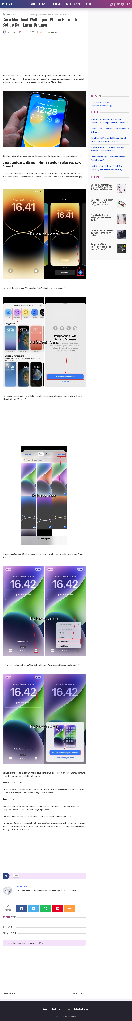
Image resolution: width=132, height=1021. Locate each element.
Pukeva (23, 886)
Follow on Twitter (100, 102)
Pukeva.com (72, 1016)
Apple (33, 4)
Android (67, 4)
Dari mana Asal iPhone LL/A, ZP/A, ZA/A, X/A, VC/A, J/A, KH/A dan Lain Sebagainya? (102, 187)
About (45, 1009)
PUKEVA (7, 3)
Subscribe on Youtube (101, 105)
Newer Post (9, 994)
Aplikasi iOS (44, 4)
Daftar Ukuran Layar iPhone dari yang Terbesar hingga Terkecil (102, 233)
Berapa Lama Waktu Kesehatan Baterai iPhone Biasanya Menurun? (101, 246)
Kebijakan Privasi (81, 1009)
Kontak (67, 1009)
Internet (89, 4)
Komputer (78, 4)
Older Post (79, 994)
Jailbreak (56, 4)
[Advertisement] (44, 54)
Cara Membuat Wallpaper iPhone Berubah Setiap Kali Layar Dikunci (40, 22)
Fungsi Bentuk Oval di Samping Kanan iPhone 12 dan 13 (101, 217)
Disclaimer (56, 1009)
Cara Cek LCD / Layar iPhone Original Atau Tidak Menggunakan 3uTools (102, 202)
